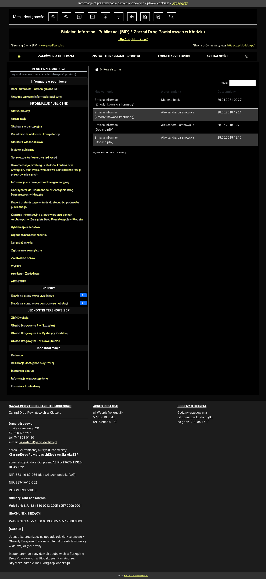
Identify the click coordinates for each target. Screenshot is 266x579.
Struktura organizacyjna (26, 126)
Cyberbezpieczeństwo (25, 227)
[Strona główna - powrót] (96, 69)
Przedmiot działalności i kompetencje (35, 134)
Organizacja (18, 118)
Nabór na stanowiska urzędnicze (32, 295)
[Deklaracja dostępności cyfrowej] (145, 16)
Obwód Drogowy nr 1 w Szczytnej (33, 325)
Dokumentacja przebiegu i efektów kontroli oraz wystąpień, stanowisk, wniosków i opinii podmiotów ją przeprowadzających (46, 169)
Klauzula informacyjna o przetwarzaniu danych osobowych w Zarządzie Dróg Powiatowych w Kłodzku (47, 217)
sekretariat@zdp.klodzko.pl (38, 442)
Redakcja (17, 355)
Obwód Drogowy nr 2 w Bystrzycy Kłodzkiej (39, 333)
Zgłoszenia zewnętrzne (26, 250)
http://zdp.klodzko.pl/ (133, 39)
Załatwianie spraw (23, 258)
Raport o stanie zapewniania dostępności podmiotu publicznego (45, 205)
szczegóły (180, 3)
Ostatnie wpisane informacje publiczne (36, 96)
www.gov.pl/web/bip (51, 45)
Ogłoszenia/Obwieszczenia (29, 235)
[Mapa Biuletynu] (132, 16)
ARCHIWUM (18, 281)
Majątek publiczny (22, 149)
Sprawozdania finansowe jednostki (34, 157)
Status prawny (20, 111)
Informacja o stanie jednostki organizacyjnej (40, 182)
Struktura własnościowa (26, 142)
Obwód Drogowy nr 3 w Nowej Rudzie (35, 341)
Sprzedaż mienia (21, 242)
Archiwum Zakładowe (25, 273)
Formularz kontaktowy (25, 386)
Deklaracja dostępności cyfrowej (32, 363)
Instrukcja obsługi (22, 370)
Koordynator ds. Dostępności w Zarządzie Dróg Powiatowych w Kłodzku (42, 192)
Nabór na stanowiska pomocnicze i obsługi (39, 303)
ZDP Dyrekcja (19, 317)
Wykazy (16, 266)
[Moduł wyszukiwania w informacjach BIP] (171, 16)
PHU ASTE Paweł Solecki (136, 575)
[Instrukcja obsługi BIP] (158, 16)
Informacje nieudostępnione (29, 378)
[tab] (56, 56)
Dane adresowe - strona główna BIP (34, 89)
